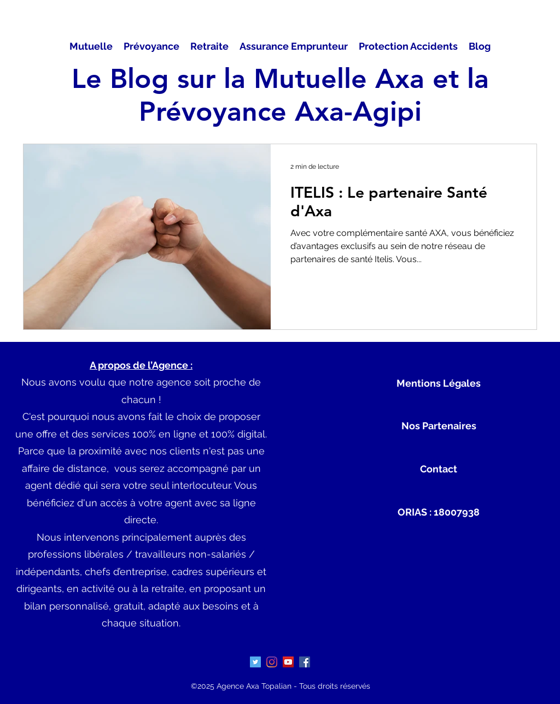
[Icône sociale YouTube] (288, 661)
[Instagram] (271, 661)
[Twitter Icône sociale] (255, 661)
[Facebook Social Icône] (304, 661)
